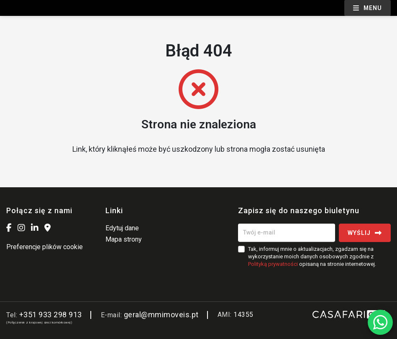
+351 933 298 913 (50, 314)
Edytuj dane (122, 228)
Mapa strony (123, 239)
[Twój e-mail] (286, 233)
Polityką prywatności (273, 264)
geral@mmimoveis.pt (161, 314)
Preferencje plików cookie (44, 247)
